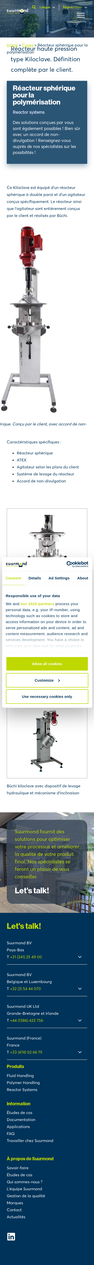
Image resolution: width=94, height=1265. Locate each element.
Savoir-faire (18, 1167)
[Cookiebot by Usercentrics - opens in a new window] (67, 564)
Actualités (16, 1216)
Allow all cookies (47, 664)
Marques (15, 1202)
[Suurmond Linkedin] (47, 1236)
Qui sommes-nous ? (24, 1181)
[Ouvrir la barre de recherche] (34, 7)
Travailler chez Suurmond (30, 1140)
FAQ (11, 1133)
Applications (18, 1126)
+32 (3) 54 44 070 (25, 988)
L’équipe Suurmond (24, 1188)
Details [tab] (35, 578)
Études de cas (19, 1112)
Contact (14, 1209)
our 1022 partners (37, 603)
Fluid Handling (20, 1075)
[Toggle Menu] (81, 15)
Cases (27, 44)
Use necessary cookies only (47, 696)
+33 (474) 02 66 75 (26, 1052)
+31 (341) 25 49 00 (26, 956)
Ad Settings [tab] (59, 578)
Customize (47, 680)
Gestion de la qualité (26, 1195)
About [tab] (82, 578)
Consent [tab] (13, 578)
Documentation (21, 1119)
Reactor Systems (22, 1089)
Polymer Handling (23, 1082)
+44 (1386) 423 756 (26, 1020)
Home (12, 44)
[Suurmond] (17, 12)
